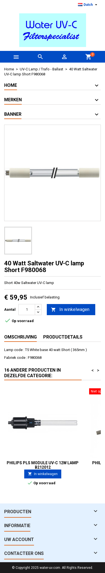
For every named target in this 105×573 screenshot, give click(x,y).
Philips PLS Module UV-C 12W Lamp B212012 (43, 465)
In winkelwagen (70, 310)
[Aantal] (26, 309)
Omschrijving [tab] (20, 337)
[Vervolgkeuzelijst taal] (88, 4)
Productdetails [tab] (62, 337)
